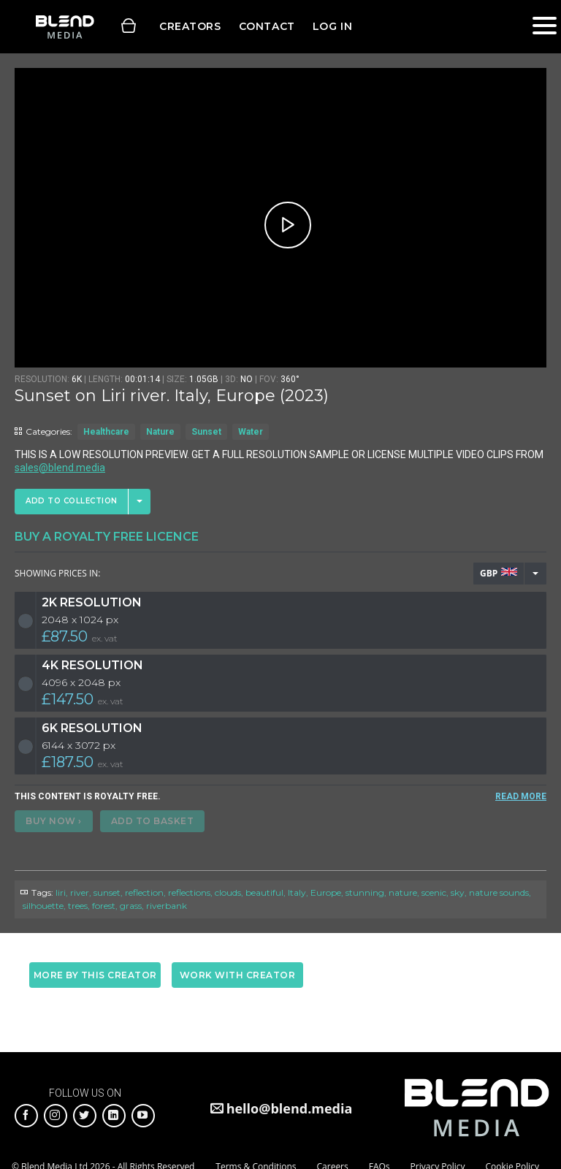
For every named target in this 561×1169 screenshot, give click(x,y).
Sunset (206, 432)
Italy (297, 892)
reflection (144, 892)
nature (403, 892)
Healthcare (106, 432)
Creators (190, 26)
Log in (332, 26)
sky (458, 892)
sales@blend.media (60, 467)
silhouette (43, 905)
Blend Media (64, 26)
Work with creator (238, 975)
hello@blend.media (289, 1108)
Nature (160, 432)
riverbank (166, 905)
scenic (433, 892)
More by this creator (95, 975)
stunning (365, 892)
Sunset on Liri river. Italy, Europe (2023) (172, 395)
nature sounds (499, 892)
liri (61, 892)
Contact (267, 26)
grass (131, 905)
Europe (325, 892)
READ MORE (520, 796)
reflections (189, 892)
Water (250, 432)
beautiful (264, 892)
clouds (228, 892)
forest (103, 905)
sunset (107, 892)
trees (78, 905)
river (79, 892)
